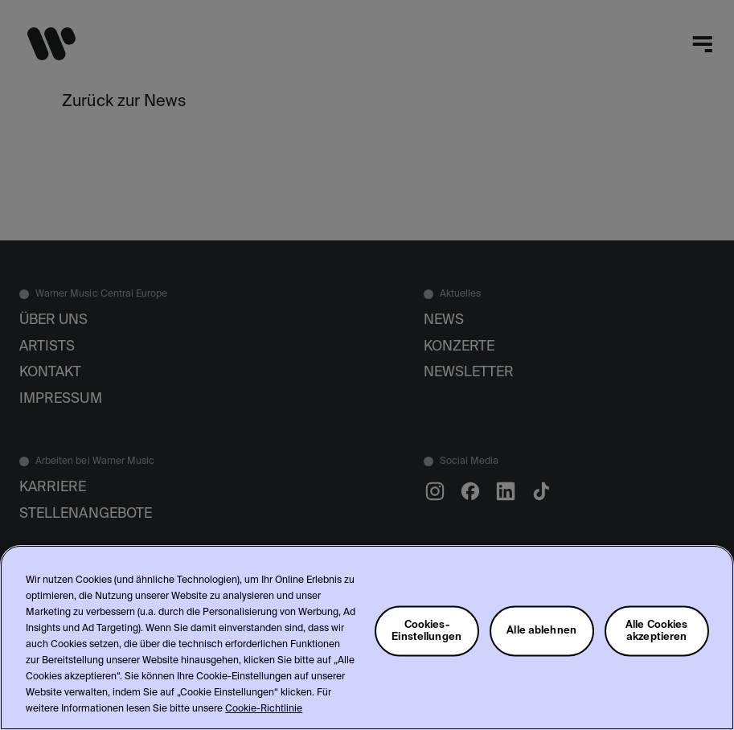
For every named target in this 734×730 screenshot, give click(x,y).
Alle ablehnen (541, 630)
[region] (367, 637)
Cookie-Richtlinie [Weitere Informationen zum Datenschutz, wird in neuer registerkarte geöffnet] (263, 709)
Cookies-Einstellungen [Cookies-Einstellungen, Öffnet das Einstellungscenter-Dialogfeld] (426, 630)
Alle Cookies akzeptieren (656, 630)
